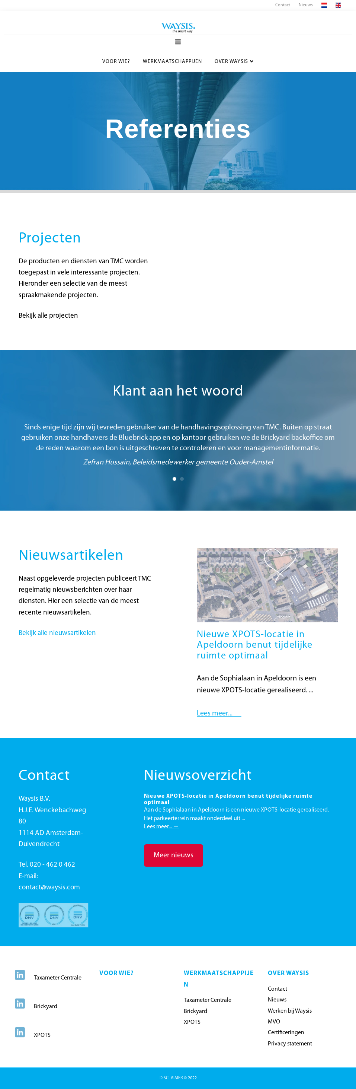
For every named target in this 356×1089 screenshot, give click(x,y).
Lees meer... (219, 713)
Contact (282, 5)
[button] (173, 855)
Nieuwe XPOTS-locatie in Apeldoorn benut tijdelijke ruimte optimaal (254, 645)
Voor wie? (116, 61)
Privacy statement (290, 1044)
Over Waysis (231, 61)
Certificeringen (286, 1033)
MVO (274, 1022)
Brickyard (45, 1007)
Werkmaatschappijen (172, 61)
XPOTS (42, 1035)
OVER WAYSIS (288, 973)
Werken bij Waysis (290, 1011)
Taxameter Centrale (57, 978)
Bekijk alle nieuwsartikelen (57, 633)
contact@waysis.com (49, 887)
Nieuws (306, 5)
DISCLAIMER (172, 1078)
